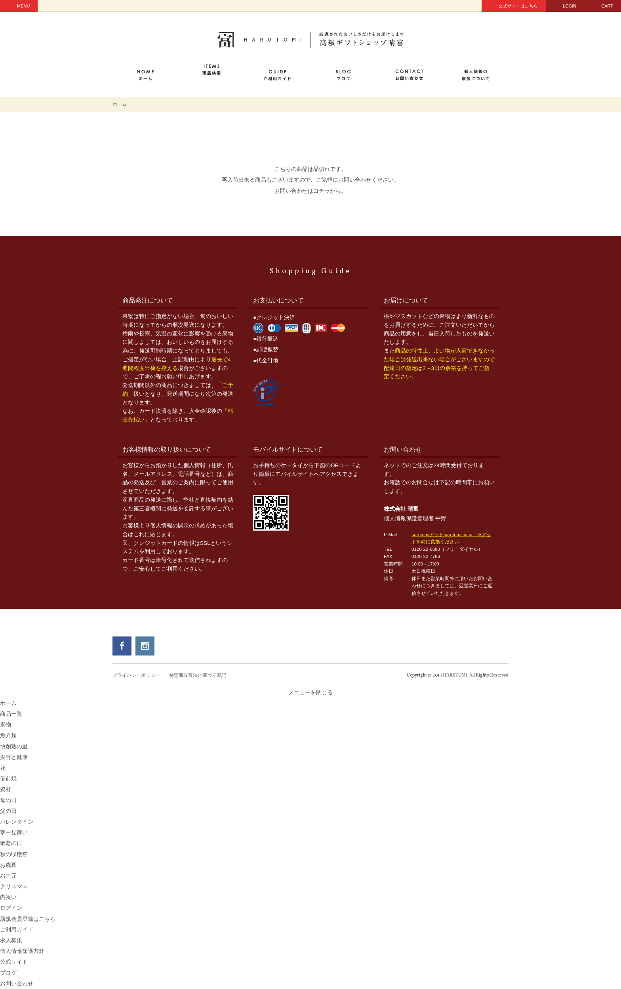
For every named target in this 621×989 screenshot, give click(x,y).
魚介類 (8, 735)
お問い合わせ (16, 984)
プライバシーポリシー (136, 675)
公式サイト (14, 962)
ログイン (11, 908)
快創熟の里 (14, 746)
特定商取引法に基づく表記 (197, 675)
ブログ (8, 973)
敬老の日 (11, 843)
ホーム (119, 104)
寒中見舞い (14, 833)
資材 (5, 789)
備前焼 (8, 779)
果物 (5, 725)
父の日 (8, 811)
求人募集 (11, 940)
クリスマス (14, 886)
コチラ (321, 191)
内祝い (8, 897)
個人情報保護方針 (22, 951)
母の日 (8, 800)
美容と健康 (14, 757)
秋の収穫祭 (14, 854)
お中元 (8, 876)
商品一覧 (11, 714)
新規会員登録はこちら (27, 919)
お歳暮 (8, 865)
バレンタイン (16, 822)
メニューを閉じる (310, 693)
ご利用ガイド (16, 930)
